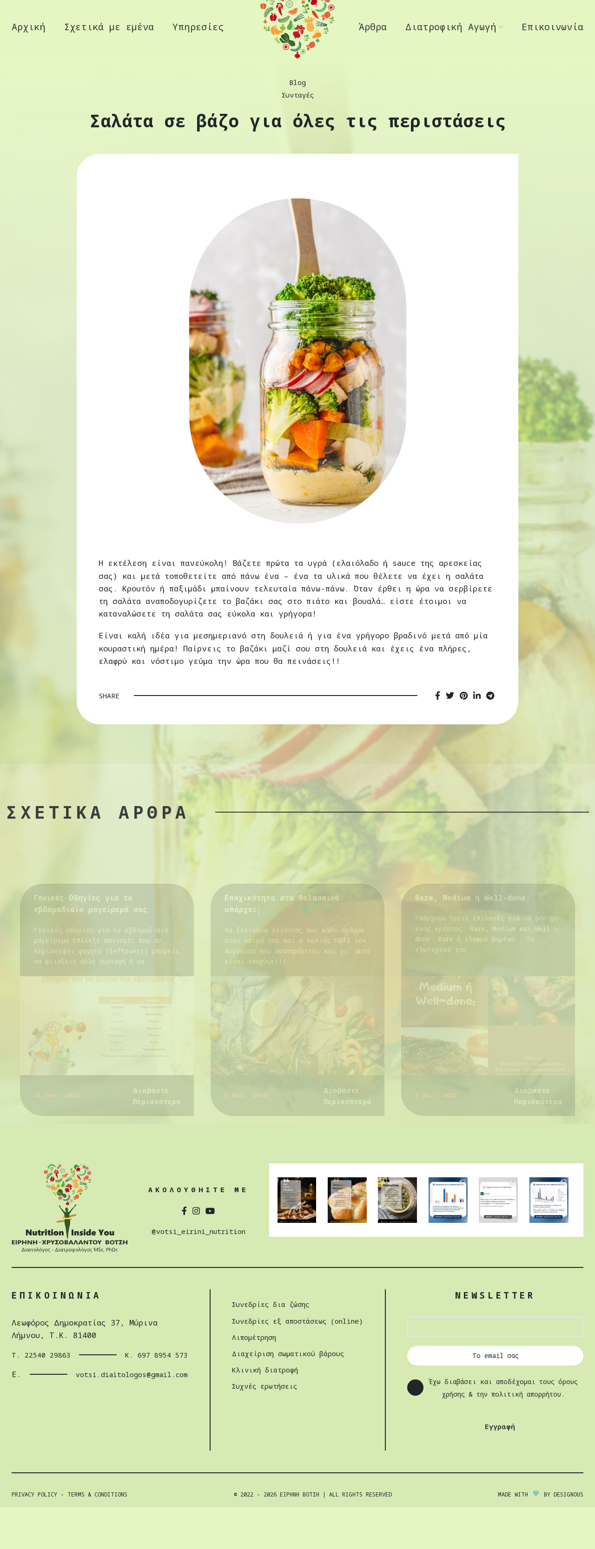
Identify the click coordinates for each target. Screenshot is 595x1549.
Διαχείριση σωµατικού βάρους (285, 1382)
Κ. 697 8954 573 (142, 1383)
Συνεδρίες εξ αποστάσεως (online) (297, 1349)
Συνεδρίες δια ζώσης (266, 1333)
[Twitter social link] (450, 725)
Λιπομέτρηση (247, 1365)
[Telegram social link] (490, 725)
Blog (297, 111)
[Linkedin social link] (476, 725)
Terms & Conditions (97, 1536)
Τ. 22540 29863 (44, 1383)
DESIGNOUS (568, 1536)
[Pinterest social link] (463, 725)
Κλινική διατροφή (258, 1398)
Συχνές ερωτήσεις (259, 1415)
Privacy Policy (34, 1536)
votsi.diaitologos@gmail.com (114, 1403)
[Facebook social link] (437, 725)
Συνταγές (297, 124)
